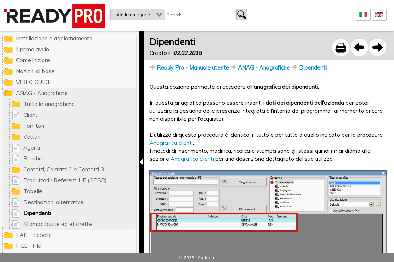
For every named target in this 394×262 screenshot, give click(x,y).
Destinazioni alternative (53, 202)
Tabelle (32, 191)
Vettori (31, 136)
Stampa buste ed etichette (57, 224)
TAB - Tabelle (34, 234)
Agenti (31, 147)
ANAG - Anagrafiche (264, 67)
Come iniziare (33, 60)
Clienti (31, 114)
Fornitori (33, 125)
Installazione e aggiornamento (54, 38)
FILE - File (28, 245)
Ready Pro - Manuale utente (193, 67)
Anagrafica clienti (171, 142)
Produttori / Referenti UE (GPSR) (65, 180)
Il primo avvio (32, 49)
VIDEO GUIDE (33, 82)
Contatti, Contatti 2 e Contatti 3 (63, 169)
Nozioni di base (35, 71)
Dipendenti (313, 67)
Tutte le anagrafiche (49, 103)
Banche (32, 158)
